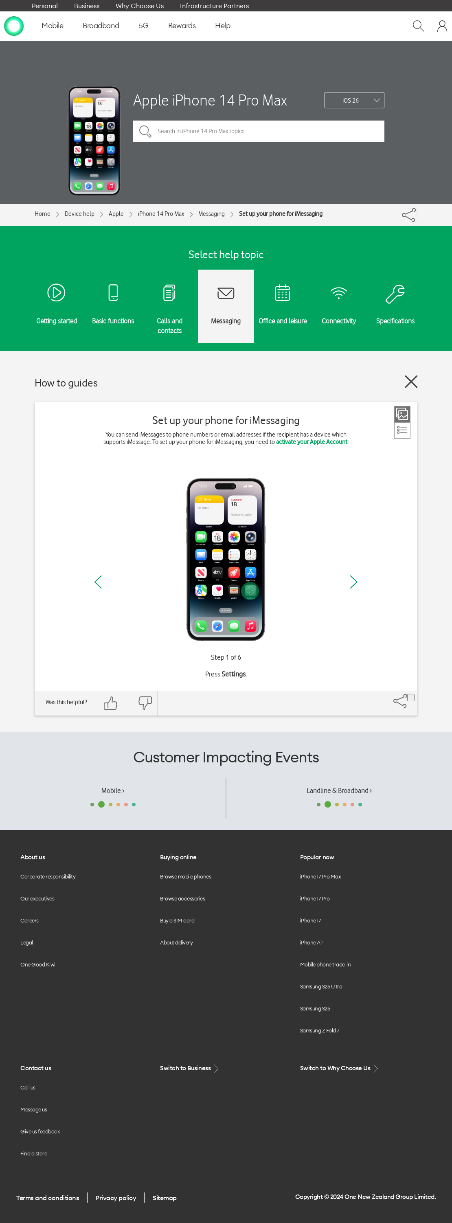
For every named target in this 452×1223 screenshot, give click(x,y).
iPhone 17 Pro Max (320, 876)
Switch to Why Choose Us (340, 1068)
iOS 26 (350, 100)
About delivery (176, 942)
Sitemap (165, 1198)
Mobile (52, 25)
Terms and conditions (47, 1198)
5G (144, 25)
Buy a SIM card (177, 920)
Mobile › (112, 790)
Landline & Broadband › (339, 790)
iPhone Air (311, 942)
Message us (33, 1109)
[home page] (14, 26)
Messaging (211, 213)
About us (32, 857)
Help (222, 25)
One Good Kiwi (37, 964)
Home (42, 213)
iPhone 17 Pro (315, 898)
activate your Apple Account (311, 442)
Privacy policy (116, 1198)
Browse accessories (182, 898)
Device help (79, 213)
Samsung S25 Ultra (321, 986)
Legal (26, 942)
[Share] (416, 213)
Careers (29, 920)
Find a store (33, 1153)
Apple (116, 213)
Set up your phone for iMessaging (281, 213)
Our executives (37, 898)
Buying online (178, 857)
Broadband (101, 25)
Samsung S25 (315, 1008)
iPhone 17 (310, 920)
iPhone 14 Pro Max (161, 213)
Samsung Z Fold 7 (319, 1030)
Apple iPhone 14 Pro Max (210, 100)
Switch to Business (190, 1068)
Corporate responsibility (47, 876)
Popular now (317, 857)
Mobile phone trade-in (325, 964)
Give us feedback (40, 1131)
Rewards (182, 25)
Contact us (35, 1068)
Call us (27, 1087)
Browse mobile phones (185, 876)
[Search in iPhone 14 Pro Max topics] (258, 131)
